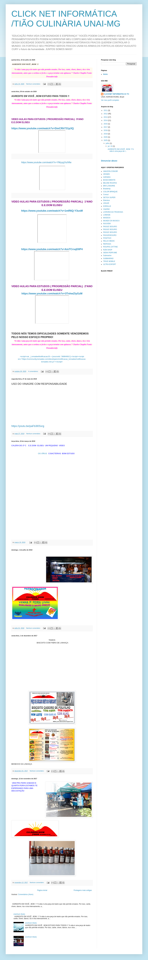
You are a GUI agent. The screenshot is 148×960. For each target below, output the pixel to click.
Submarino (107, 255)
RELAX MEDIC (109, 241)
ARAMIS (106, 174)
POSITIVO (107, 238)
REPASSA (107, 244)
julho (108, 143)
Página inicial (42, 890)
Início (105, 74)
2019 (106, 134)
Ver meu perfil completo (110, 100)
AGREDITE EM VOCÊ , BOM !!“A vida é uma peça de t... (120, 150)
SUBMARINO (108, 258)
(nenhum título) (19, 914)
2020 (106, 137)
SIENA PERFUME (110, 253)
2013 (106, 117)
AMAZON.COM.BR (110, 171)
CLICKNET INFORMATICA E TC (116, 94)
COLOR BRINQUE (110, 192)
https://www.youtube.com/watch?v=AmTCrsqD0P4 (52, 249)
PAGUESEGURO (109, 235)
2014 (106, 120)
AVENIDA (107, 177)
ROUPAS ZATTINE (110, 247)
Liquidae (106, 209)
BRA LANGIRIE (109, 186)
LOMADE (106, 215)
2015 (106, 124)
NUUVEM (107, 224)
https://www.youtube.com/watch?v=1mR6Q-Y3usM (52, 210)
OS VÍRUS (42, 453)
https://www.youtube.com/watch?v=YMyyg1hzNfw (46, 162)
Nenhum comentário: (33, 84)
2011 (106, 110)
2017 (106, 127)
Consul (105, 195)
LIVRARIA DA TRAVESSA (113, 212)
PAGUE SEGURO (110, 227)
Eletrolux (106, 200)
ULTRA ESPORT (109, 264)
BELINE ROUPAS (110, 183)
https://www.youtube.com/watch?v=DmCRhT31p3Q (42, 128)
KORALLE (107, 206)
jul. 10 (110, 146)
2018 (106, 130)
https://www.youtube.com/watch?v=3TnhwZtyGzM (51, 293)
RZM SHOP (107, 250)
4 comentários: (33, 371)
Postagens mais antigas (83, 890)
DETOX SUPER (109, 197)
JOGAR (106, 203)
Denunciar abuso (109, 161)
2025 (106, 140)
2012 (106, 114)
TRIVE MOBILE (109, 261)
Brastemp (106, 189)
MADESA (106, 218)
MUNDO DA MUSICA (111, 221)
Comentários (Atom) (25, 894)
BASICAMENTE (109, 180)
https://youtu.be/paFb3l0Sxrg (27, 426)
